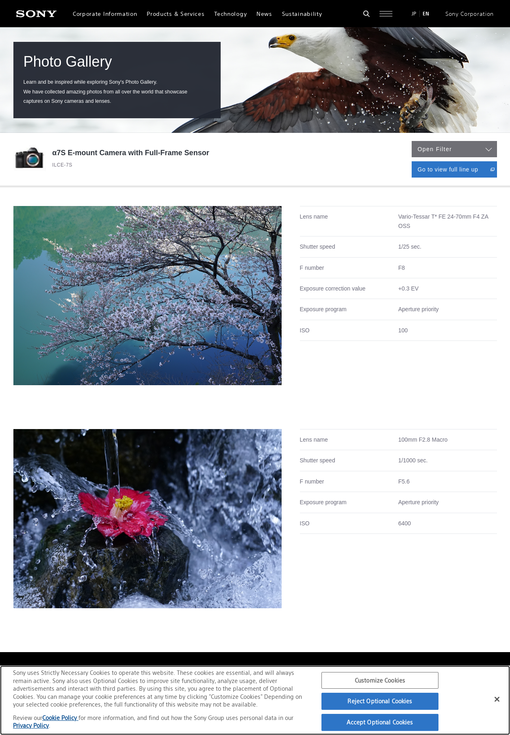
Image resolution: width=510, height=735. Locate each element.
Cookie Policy (60, 717)
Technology (230, 13)
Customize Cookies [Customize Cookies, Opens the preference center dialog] (380, 680)
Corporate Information (105, 13)
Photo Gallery (68, 61)
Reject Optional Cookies (379, 701)
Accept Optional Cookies (380, 722)
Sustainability (302, 13)
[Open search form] (366, 13)
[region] (255, 700)
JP (414, 13)
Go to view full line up (457, 169)
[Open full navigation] (386, 13)
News (264, 13)
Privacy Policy (31, 725)
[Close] (497, 699)
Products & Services (175, 13)
